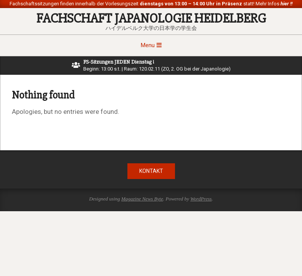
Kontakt (151, 171)
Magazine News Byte (142, 199)
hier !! (285, 4)
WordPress (201, 199)
